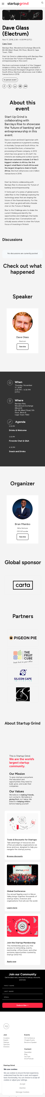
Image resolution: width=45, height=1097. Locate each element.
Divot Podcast (28, 1059)
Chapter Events (29, 1040)
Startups (6, 1042)
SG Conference (29, 1038)
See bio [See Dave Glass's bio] (22, 346)
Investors (6, 1038)
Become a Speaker (30, 1042)
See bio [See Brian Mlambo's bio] (22, 537)
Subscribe (21, 1005)
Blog (25, 1054)
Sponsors (6, 1044)
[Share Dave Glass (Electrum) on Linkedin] (15, 86)
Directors (6, 1047)
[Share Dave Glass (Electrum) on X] (9, 86)
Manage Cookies (22, 1092)
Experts (5, 1040)
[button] (42, 3)
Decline (22, 1088)
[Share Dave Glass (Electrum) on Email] (20, 86)
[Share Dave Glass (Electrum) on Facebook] (4, 86)
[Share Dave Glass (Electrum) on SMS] (26, 86)
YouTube (27, 1056)
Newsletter (27, 1052)
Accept (22, 1084)
